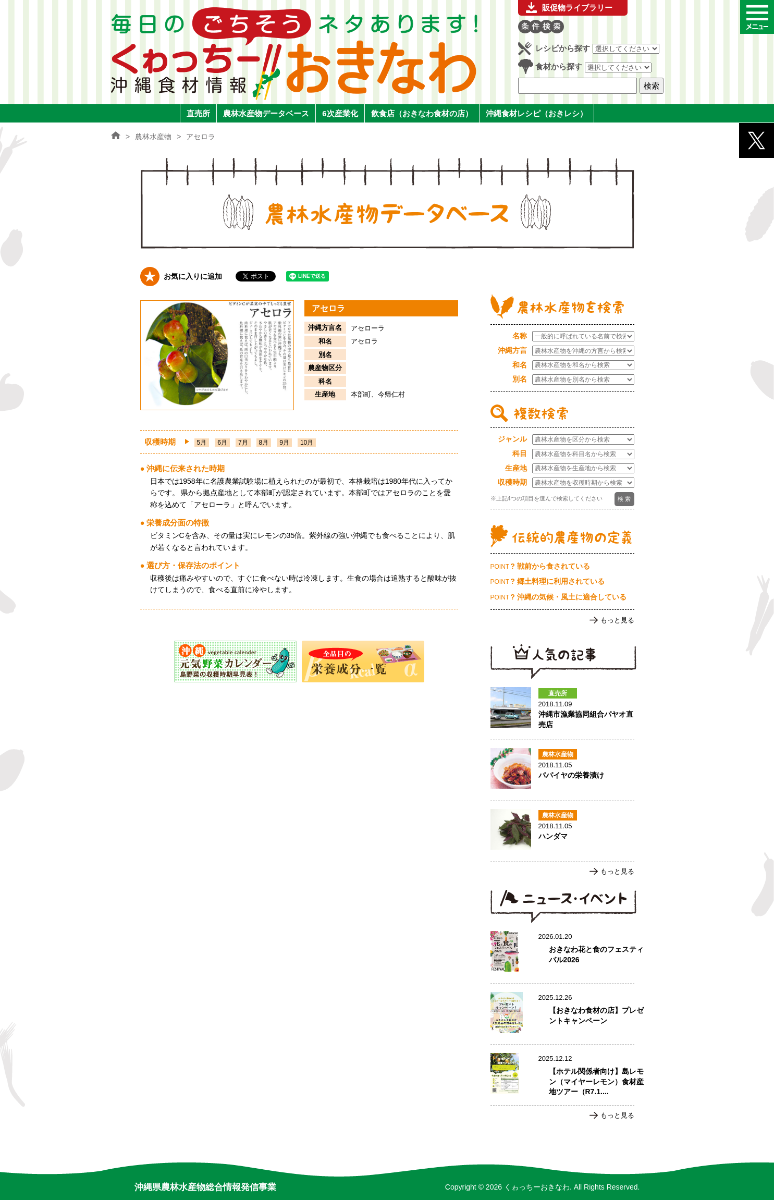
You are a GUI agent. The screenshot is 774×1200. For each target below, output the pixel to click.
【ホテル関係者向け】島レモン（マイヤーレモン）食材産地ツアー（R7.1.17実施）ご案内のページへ (562, 1075)
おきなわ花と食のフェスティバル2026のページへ (562, 953)
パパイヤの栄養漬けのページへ (562, 770)
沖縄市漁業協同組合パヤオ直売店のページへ (562, 709)
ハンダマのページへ (562, 831)
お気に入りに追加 (193, 276)
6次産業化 (340, 113)
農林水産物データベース (266, 113)
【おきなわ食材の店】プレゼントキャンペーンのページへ (562, 1014)
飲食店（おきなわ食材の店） (422, 113)
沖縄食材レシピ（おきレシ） (536, 113)
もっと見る (617, 620)
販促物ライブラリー (577, 7)
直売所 (198, 113)
